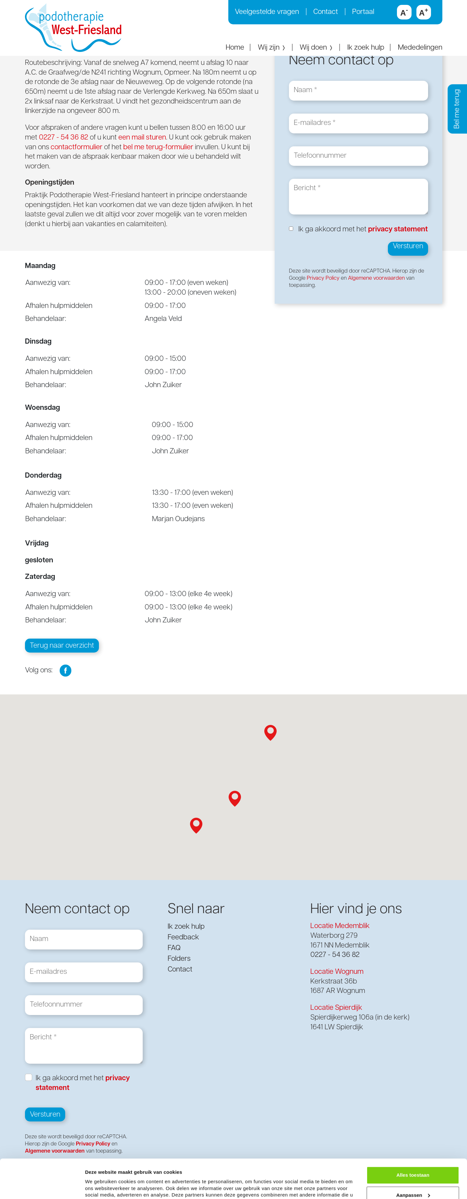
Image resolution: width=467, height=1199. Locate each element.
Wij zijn (272, 48)
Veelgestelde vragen (267, 12)
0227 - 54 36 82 (63, 137)
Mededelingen (420, 48)
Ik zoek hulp (365, 48)
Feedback (183, 937)
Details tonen (100, 1186)
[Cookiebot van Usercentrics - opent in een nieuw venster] (42, 1186)
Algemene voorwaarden (376, 278)
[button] (270, 733)
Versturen (408, 246)
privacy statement (398, 229)
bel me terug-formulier (158, 147)
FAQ (174, 948)
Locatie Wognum (337, 972)
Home (235, 48)
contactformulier (76, 147)
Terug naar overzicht (62, 646)
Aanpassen (413, 1163)
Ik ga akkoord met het (363, 229)
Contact (325, 12)
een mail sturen (142, 137)
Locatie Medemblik (340, 926)
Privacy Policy (323, 278)
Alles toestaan (412, 1142)
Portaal (363, 12)
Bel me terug (457, 109)
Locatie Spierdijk (336, 1008)
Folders (179, 959)
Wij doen (316, 48)
